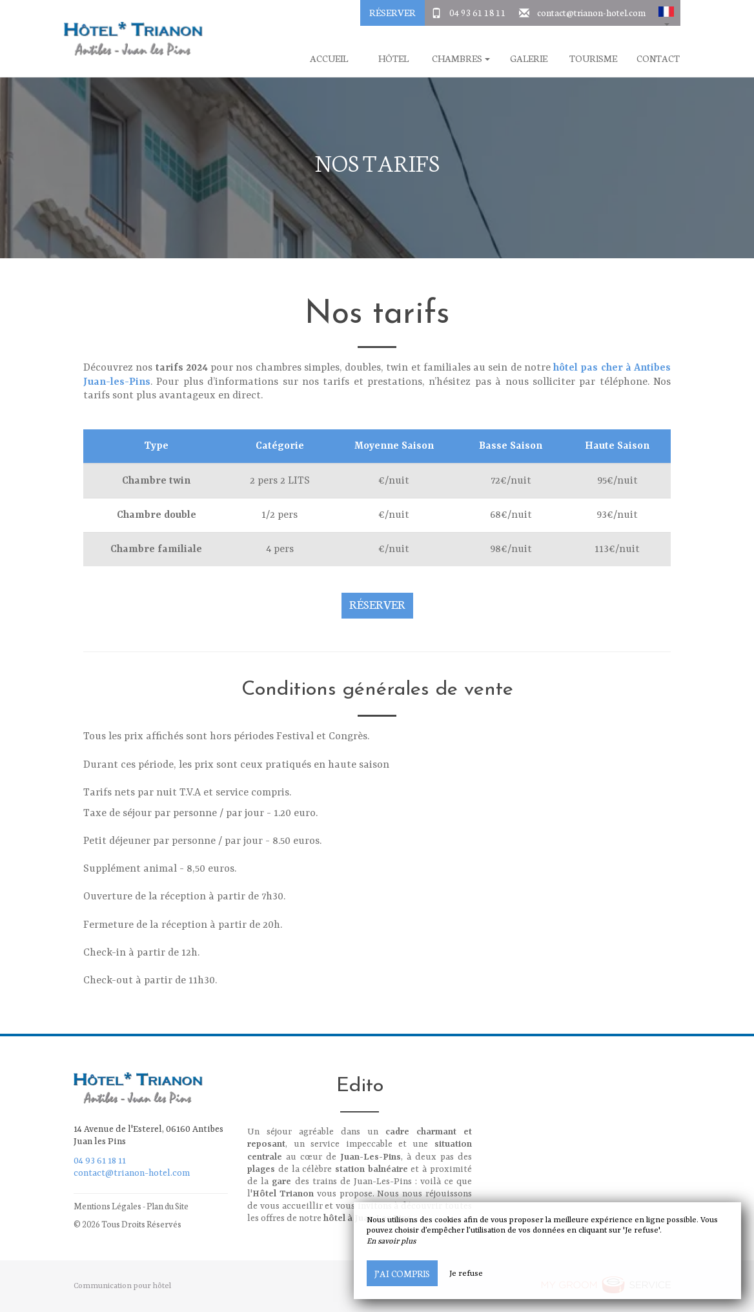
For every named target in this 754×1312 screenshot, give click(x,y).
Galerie (528, 58)
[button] (666, 12)
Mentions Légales (107, 1206)
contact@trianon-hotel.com (591, 12)
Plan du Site (167, 1206)
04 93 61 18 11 (477, 12)
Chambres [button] (461, 58)
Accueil (329, 58)
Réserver (392, 12)
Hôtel (393, 58)
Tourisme (593, 58)
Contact (658, 58)
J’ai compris (402, 1273)
